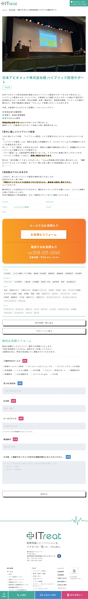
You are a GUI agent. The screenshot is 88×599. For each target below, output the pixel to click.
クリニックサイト (10, 301)
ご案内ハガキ (25, 290)
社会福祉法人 (71, 282)
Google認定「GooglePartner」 (75, 573)
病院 (62, 282)
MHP (10, 574)
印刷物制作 (69, 273)
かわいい (29, 309)
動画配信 (60, 273)
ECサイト (22, 301)
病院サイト (30, 297)
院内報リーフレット (40, 290)
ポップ (36, 313)
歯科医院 (56, 282)
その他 (51, 290)
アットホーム (8, 309)
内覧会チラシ (14, 290)
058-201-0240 (36, 558)
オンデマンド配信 (10, 294)
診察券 (26, 294)
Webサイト (46, 294)
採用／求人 (37, 576)
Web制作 (7, 273)
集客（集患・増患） (40, 573)
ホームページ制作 (39, 571)
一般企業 (7, 87)
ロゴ (64, 290)
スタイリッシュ (63, 309)
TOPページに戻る (44, 331)
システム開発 (37, 581)
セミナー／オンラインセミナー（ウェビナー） (43, 585)
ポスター (55, 294)
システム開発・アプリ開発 (22, 273)
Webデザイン (38, 579)
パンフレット (65, 294)
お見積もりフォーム (44, 234)
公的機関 (36, 282)
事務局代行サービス (16, 582)
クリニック (8, 282)
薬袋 (32, 294)
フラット (29, 313)
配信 (20, 294)
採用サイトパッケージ (16, 579)
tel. (44, 252)
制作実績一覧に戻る (44, 322)
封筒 (38, 294)
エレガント (19, 309)
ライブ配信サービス (16, 577)
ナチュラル (8, 313)
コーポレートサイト (70, 297)
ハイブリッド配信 (21, 207)
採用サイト (40, 297)
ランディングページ (53, 297)
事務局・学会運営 (40, 273)
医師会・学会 (45, 282)
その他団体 (18, 282)
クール (36, 309)
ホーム (4, 10)
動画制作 (51, 273)
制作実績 (12, 10)
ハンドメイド (18, 313)
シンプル (53, 309)
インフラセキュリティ (40, 589)
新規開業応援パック (16, 587)
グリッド (44, 309)
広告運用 (78, 273)
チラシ (74, 294)
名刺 (5, 290)
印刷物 (6, 297)
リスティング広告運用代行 (18, 590)
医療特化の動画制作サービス (19, 585)
